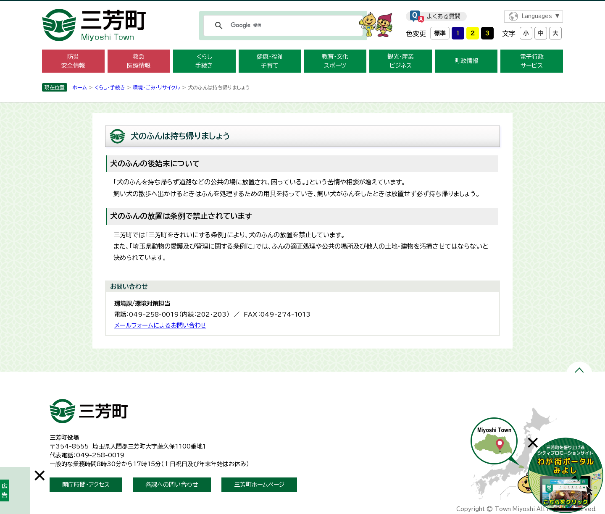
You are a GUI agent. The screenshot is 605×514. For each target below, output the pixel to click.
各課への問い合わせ (171, 485)
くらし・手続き (110, 87)
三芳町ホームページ (259, 485)
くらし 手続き (204, 61)
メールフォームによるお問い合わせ (160, 325)
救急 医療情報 (138, 61)
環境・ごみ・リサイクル (156, 87)
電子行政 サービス (532, 61)
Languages (536, 16)
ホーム (79, 87)
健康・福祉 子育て (270, 61)
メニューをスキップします (302, 5)
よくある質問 (443, 16)
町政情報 (466, 61)
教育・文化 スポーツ (335, 61)
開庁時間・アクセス (86, 485)
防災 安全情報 (73, 61)
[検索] (282, 26)
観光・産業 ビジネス (400, 61)
